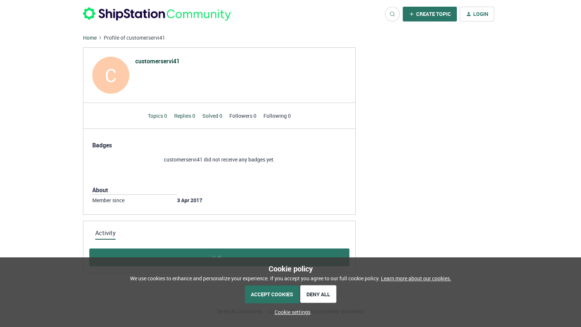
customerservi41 (157, 61)
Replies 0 (185, 115)
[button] (430, 14)
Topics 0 (158, 115)
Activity (105, 233)
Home (90, 37)
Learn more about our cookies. (416, 278)
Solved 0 (212, 115)
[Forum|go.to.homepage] (157, 14)
